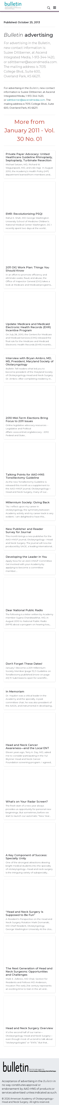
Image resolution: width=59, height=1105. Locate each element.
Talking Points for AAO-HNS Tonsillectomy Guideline (25, 476)
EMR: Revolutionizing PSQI (24, 213)
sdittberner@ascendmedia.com (26, 99)
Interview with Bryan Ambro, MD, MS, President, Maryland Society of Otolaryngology (29, 361)
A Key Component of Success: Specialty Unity (26, 857)
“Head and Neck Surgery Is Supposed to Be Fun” (24, 913)
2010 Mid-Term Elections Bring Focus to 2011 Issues (27, 419)
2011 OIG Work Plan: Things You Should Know (27, 269)
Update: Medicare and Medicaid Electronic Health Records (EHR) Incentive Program (28, 327)
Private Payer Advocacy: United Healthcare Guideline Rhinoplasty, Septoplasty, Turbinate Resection (29, 157)
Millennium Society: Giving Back (28, 502)
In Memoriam (15, 691)
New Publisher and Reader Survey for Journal (24, 530)
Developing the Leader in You (26, 556)
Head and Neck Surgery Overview (29, 1028)
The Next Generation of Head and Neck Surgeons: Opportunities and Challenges (29, 971)
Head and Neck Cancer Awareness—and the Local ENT (27, 746)
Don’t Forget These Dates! (24, 663)
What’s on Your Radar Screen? (27, 801)
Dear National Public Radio (24, 610)
